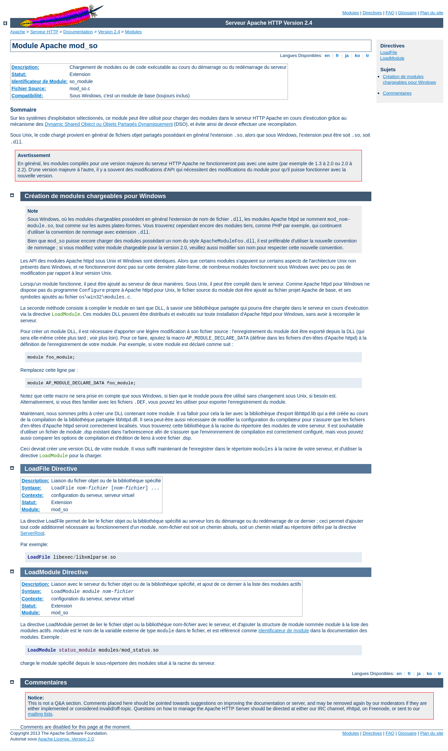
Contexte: (33, 495)
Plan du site (431, 12)
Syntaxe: (31, 487)
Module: (31, 509)
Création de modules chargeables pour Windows (409, 79)
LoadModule (392, 58)
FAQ (390, 12)
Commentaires (397, 93)
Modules (350, 12)
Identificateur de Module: (40, 81)
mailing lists (40, 714)
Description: (25, 67)
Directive (64, 468)
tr (368, 55)
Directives (372, 12)
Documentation (78, 31)
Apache (17, 31)
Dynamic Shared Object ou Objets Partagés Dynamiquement (109, 124)
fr (337, 55)
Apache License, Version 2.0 (66, 739)
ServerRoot (32, 533)
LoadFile (388, 52)
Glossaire (407, 12)
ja (347, 55)
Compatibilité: (27, 95)
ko (357, 55)
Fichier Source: (29, 88)
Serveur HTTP (44, 31)
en (327, 55)
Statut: (19, 74)
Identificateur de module (283, 630)
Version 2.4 (109, 31)
